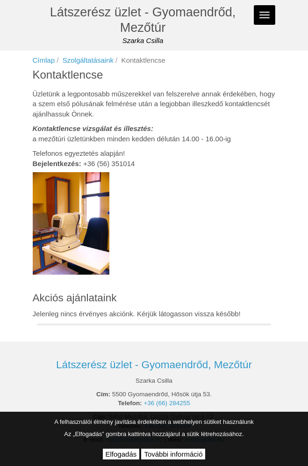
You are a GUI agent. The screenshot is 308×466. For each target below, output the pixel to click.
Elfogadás (121, 454)
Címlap (44, 60)
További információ (173, 454)
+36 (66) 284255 (166, 403)
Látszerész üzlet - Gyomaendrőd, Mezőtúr (143, 20)
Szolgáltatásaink (88, 60)
